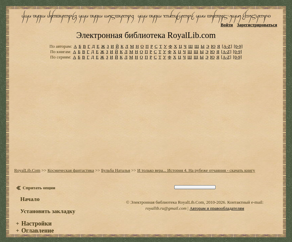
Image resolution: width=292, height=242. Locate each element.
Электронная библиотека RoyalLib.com (146, 29)
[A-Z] (227, 40)
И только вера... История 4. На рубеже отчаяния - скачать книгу (196, 164)
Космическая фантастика (70, 164)
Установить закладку (47, 206)
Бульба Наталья (115, 164)
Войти (227, 24)
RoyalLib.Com (27, 164)
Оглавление (38, 225)
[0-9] (238, 40)
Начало (29, 194)
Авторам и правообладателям (216, 202)
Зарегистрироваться (257, 24)
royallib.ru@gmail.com (165, 202)
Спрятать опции (39, 182)
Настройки (37, 218)
